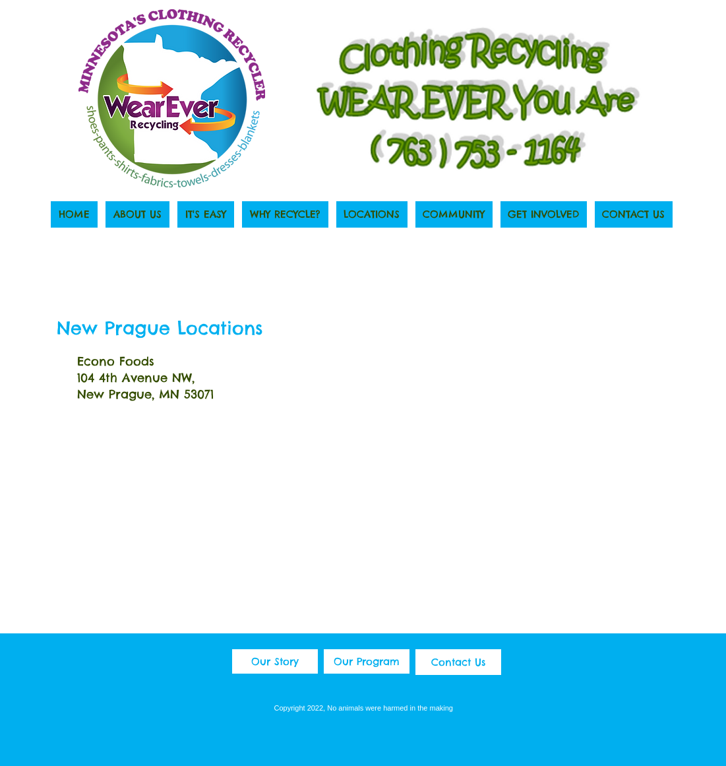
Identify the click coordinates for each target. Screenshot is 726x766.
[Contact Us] (458, 662)
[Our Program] (366, 661)
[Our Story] (275, 661)
